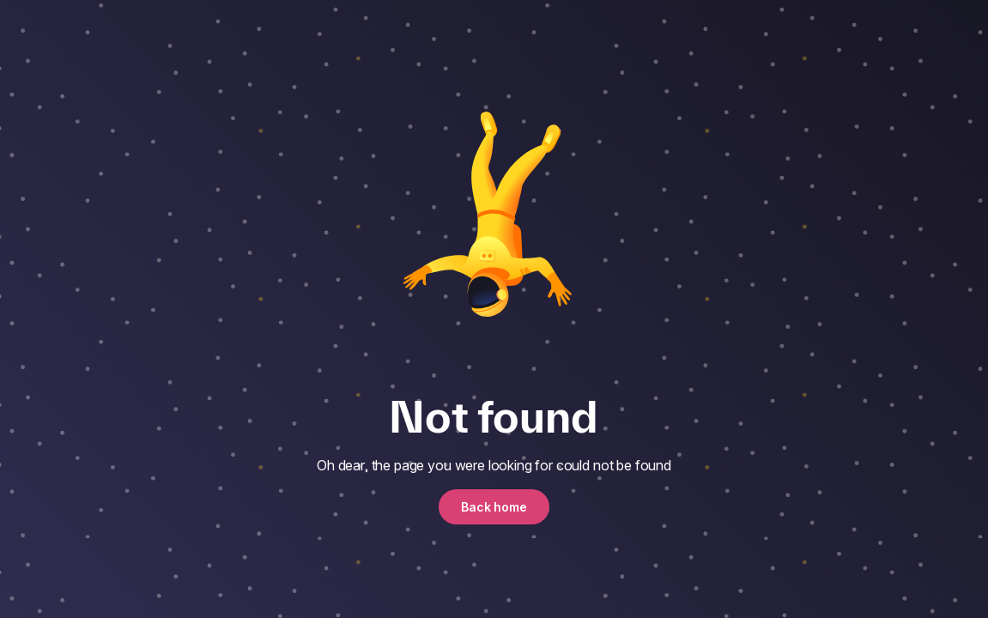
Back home (494, 507)
